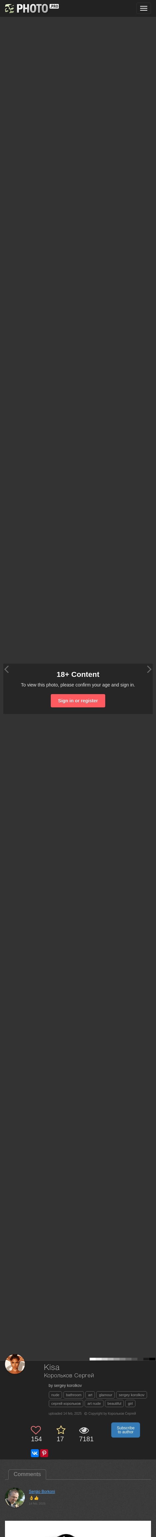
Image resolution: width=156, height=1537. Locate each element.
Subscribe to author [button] (125, 1430)
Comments (27, 1474)
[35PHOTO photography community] (31, 8)
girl (130, 1403)
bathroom (73, 1395)
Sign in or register (78, 700)
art (90, 1395)
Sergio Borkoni (42, 1491)
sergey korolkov (131, 1395)
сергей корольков (66, 1403)
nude (55, 1395)
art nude (94, 1403)
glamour (105, 1395)
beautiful (114, 1403)
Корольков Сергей (69, 1375)
